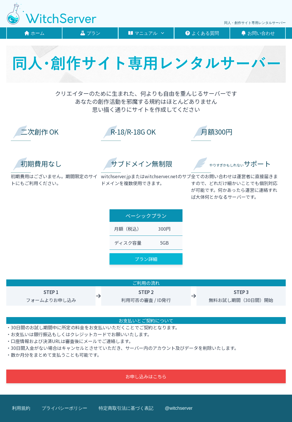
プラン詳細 (146, 258)
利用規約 (21, 408)
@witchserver (178, 408)
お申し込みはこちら (146, 376)
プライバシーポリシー (64, 408)
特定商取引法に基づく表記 (126, 408)
